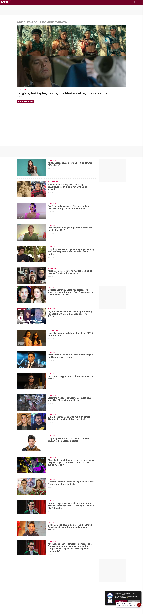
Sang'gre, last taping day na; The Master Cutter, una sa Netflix (62, 93)
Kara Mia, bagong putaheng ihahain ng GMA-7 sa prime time (70, 334)
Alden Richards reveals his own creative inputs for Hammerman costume (70, 355)
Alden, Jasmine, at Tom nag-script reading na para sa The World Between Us (70, 272)
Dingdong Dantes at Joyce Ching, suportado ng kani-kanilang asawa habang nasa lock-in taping (71, 251)
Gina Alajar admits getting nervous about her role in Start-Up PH (70, 228)
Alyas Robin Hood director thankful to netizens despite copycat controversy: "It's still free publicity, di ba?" (71, 462)
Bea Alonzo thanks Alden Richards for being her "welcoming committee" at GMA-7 (69, 207)
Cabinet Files (22, 89)
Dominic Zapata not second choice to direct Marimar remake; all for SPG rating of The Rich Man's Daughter (71, 505)
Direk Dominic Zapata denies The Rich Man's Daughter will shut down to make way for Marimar (70, 527)
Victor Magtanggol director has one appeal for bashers (70, 377)
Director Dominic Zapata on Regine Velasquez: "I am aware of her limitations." (71, 482)
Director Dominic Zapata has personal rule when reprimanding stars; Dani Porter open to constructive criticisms (70, 292)
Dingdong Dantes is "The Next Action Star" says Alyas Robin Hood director (69, 439)
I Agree (121, 601)
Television (52, 160)
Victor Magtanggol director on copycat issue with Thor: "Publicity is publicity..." (69, 399)
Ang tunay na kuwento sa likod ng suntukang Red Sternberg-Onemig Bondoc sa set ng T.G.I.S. (70, 314)
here (127, 597)
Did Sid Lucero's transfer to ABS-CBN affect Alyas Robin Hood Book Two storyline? (69, 418)
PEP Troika (52, 247)
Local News (52, 287)
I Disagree (134, 601)
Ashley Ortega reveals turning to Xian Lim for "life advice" (70, 164)
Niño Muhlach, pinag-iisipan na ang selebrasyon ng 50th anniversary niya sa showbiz (67, 187)
